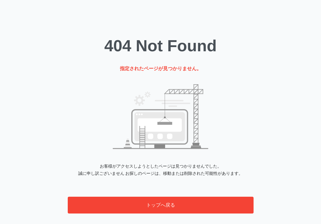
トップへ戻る (160, 205)
